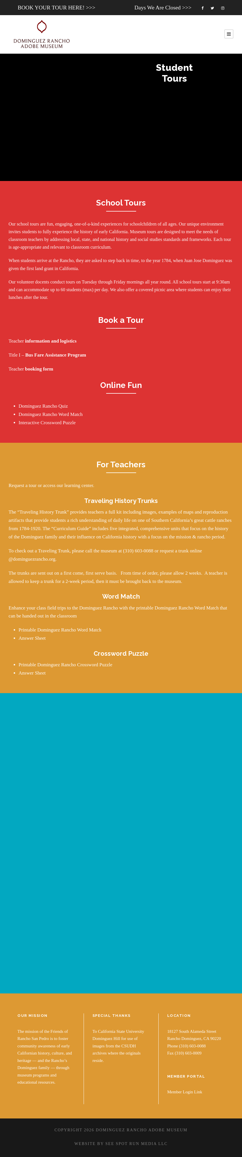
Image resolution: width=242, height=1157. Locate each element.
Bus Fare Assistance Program (55, 355)
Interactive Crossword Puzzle (47, 422)
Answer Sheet (32, 637)
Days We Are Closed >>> (162, 8)
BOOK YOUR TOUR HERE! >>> (56, 8)
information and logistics (50, 341)
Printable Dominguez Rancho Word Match (60, 629)
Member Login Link (184, 1091)
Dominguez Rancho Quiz (43, 406)
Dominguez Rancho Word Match (50, 414)
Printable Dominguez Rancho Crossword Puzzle (65, 664)
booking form (39, 369)
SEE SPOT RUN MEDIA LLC (136, 1143)
